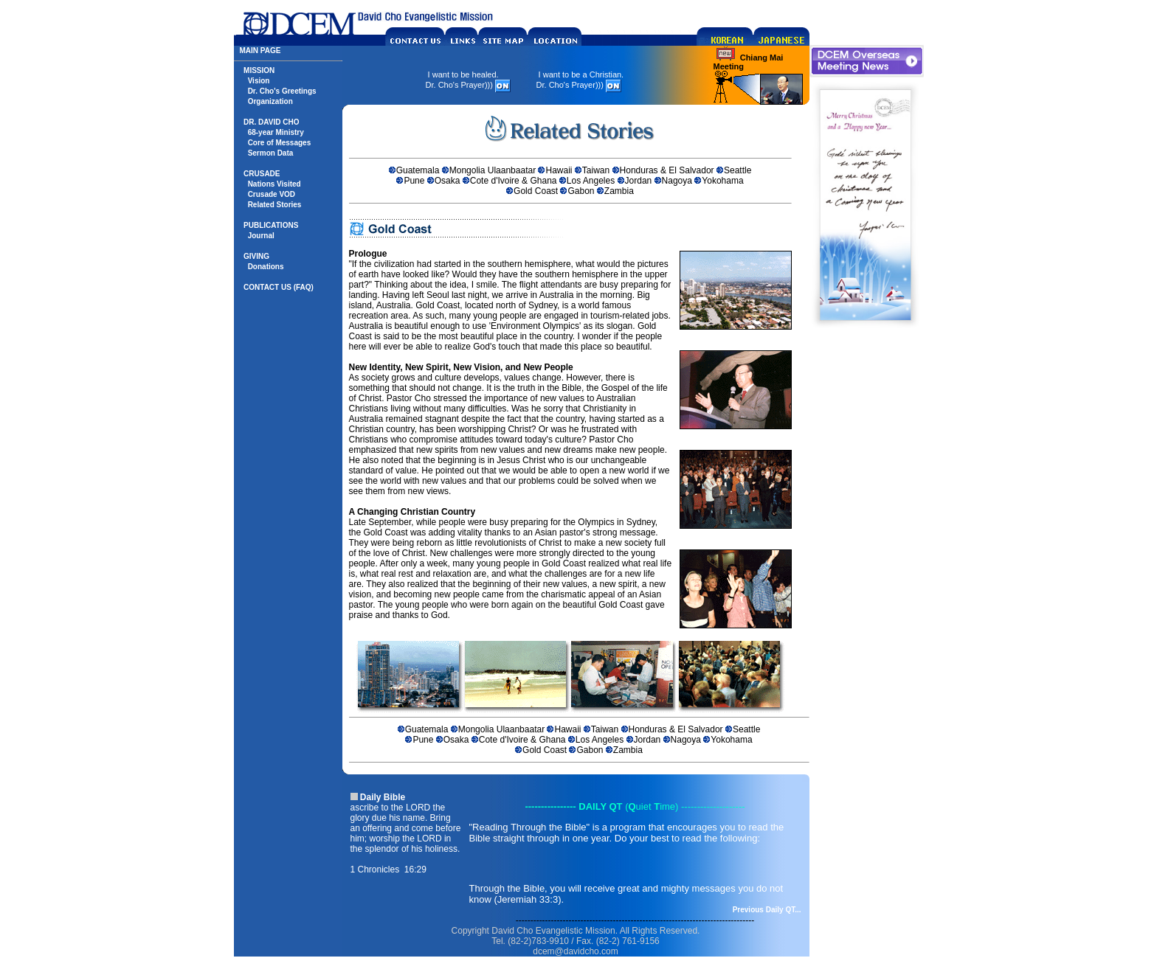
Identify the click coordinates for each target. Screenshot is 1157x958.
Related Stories (275, 205)
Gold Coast (536, 191)
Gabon (580, 191)
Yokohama (722, 181)
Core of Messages (279, 143)
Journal (261, 236)
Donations (266, 267)
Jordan (638, 181)
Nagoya (677, 181)
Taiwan (595, 170)
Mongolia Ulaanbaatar (492, 170)
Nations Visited (274, 184)
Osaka (447, 181)
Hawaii (558, 170)
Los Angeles (591, 181)
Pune (414, 181)
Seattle (737, 170)
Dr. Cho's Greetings (282, 91)
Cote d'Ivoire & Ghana (513, 181)
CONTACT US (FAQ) (279, 287)
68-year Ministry (276, 132)
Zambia (619, 191)
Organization (270, 101)
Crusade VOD (271, 194)
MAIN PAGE (260, 50)
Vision (259, 81)
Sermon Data (271, 153)
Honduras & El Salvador (667, 170)
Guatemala (418, 170)
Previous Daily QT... (767, 910)
